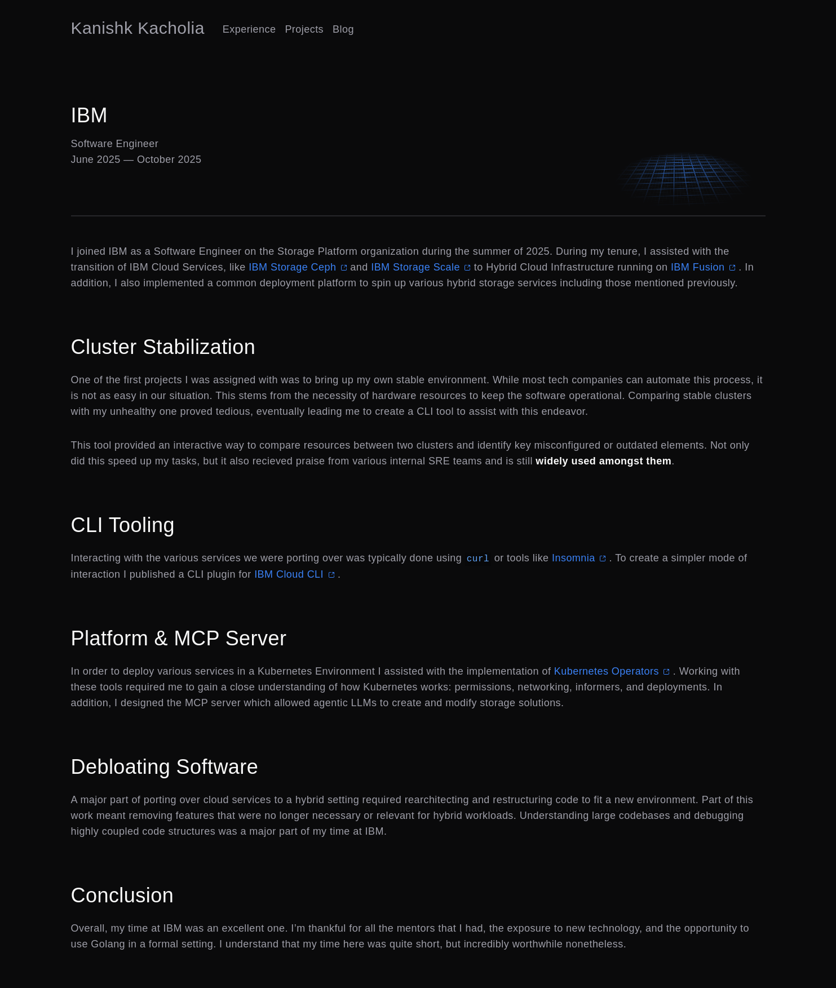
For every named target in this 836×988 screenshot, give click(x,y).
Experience (249, 29)
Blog (343, 29)
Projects (304, 29)
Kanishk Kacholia (138, 28)
